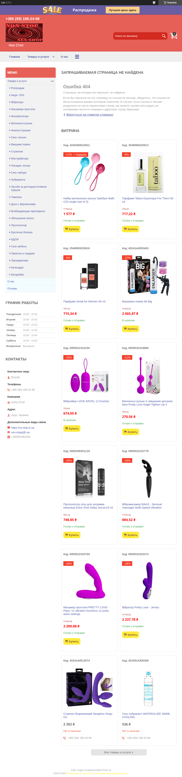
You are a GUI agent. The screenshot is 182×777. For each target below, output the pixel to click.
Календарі (17, 267)
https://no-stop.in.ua (22, 427)
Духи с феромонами (23, 204)
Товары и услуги (38, 56)
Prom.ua (107, 770)
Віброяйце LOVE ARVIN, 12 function (86, 401)
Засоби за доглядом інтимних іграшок (29, 188)
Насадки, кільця (20, 165)
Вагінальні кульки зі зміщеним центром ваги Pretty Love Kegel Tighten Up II (147, 403)
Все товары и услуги (117, 752)
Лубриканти (18, 179)
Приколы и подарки (23, 253)
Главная (14, 56)
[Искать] (164, 36)
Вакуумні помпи (20, 144)
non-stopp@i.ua (20, 432)
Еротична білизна (21, 232)
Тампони (16, 197)
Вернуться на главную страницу (89, 114)
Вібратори (17, 102)
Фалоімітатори (20, 116)
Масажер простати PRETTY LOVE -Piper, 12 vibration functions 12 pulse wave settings (86, 611)
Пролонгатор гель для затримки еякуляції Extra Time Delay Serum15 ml (88, 506)
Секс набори (18, 172)
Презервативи (19, 260)
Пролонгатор (19, 225)
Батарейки (17, 274)
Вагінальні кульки (21, 123)
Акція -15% (17, 95)
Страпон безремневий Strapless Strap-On (88, 715)
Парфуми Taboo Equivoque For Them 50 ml (147, 200)
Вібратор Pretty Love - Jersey (140, 607)
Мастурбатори (19, 158)
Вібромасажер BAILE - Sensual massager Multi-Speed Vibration (142, 506)
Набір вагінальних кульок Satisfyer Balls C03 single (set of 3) (88, 200)
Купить (74, 229)
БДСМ (15, 239)
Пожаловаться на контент (80, 773)
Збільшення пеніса (22, 218)
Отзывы (12, 288)
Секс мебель (19, 246)
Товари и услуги (17, 81)
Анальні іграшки (20, 130)
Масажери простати (23, 109)
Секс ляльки (18, 137)
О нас (64, 56)
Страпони (17, 151)
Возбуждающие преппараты (28, 211)
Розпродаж (17, 88)
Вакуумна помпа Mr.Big (137, 301)
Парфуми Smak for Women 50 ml (84, 301)
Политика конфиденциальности (111, 773)
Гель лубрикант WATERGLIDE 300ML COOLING (146, 715)
